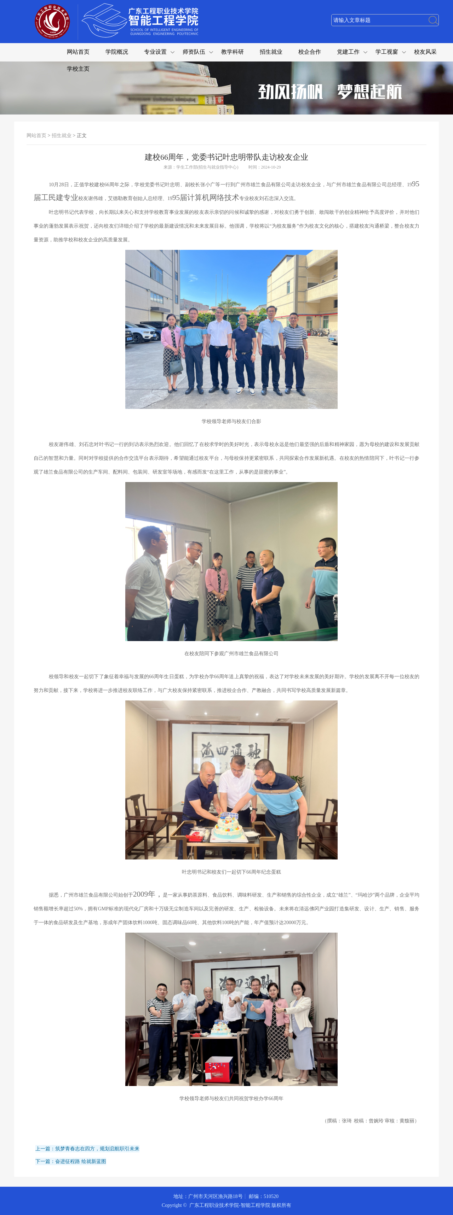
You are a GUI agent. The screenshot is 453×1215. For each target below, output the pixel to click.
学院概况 (116, 52)
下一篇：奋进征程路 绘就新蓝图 (70, 1161)
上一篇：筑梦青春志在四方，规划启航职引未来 (87, 1148)
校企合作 (309, 52)
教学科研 (232, 52)
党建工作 (348, 52)
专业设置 (155, 52)
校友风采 (425, 52)
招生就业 (271, 52)
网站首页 (78, 52)
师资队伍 (194, 52)
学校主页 (78, 69)
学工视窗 (386, 52)
